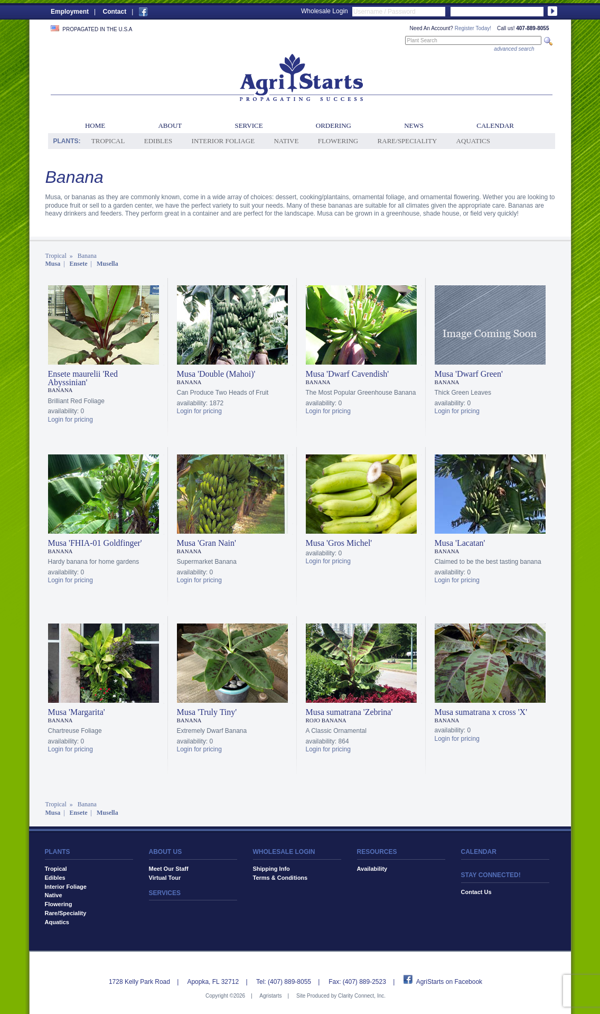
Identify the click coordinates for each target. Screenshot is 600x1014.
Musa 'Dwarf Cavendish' (347, 373)
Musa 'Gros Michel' (339, 542)
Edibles (158, 141)
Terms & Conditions (280, 878)
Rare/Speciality (407, 141)
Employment (70, 11)
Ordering (333, 125)
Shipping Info (271, 869)
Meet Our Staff (169, 869)
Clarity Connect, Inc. (362, 996)
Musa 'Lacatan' (460, 542)
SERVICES (165, 893)
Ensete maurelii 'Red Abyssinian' (83, 378)
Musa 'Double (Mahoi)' (216, 373)
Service (248, 125)
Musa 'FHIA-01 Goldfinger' (95, 542)
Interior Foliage (223, 141)
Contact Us (476, 892)
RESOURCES (377, 851)
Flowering (338, 141)
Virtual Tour (165, 878)
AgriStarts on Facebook (449, 981)
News (414, 125)
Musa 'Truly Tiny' (207, 712)
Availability (372, 869)
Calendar (495, 125)
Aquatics (473, 141)
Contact (114, 11)
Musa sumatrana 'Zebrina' (349, 712)
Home (95, 125)
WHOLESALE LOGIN (284, 851)
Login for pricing (70, 419)
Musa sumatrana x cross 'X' (481, 712)
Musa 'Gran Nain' (206, 542)
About (170, 125)
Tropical (108, 141)
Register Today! (473, 28)
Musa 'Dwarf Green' (469, 373)
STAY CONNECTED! (491, 875)
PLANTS (57, 851)
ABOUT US (165, 851)
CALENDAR (478, 851)
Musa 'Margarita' (76, 712)
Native (286, 141)
